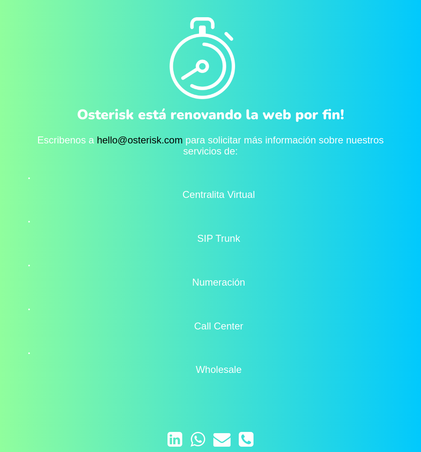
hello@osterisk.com (140, 139)
